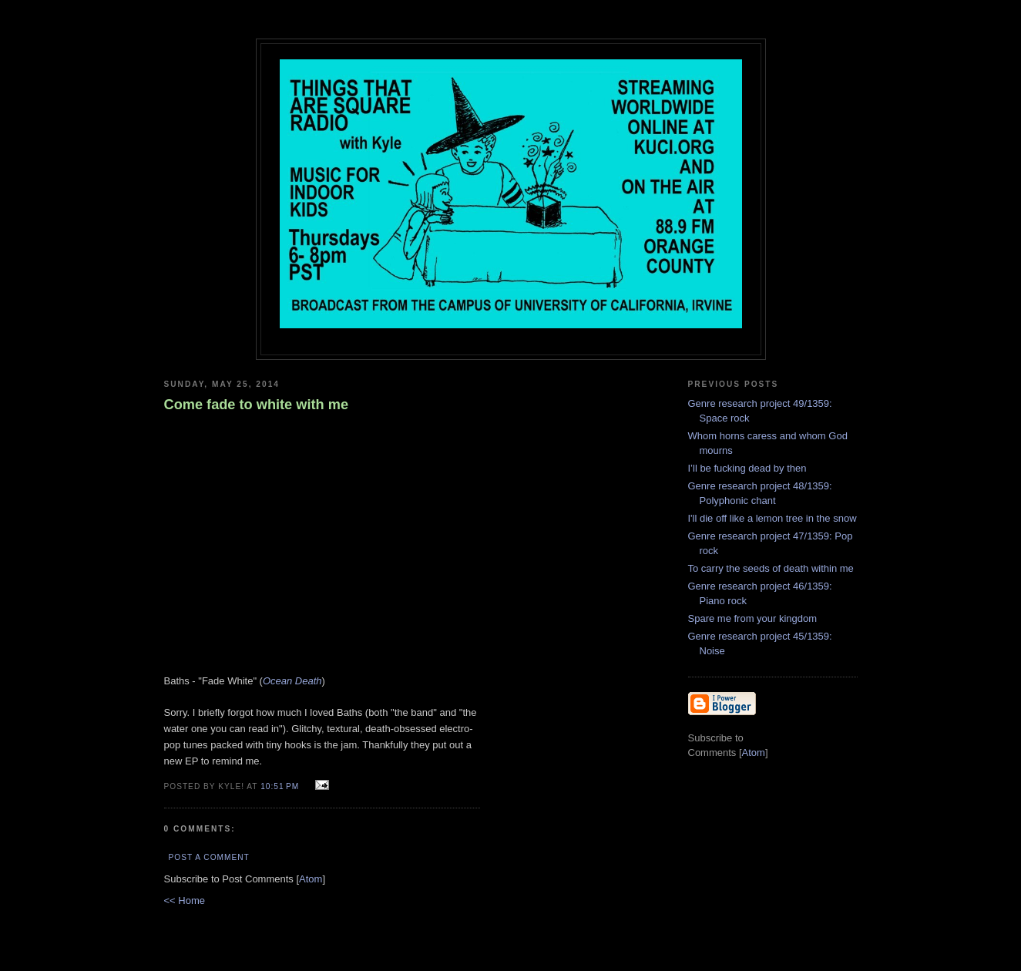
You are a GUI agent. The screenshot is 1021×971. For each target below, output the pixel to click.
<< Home (184, 900)
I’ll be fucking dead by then (747, 468)
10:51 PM (281, 786)
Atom (310, 879)
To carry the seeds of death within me (771, 568)
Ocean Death (292, 681)
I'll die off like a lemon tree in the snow (772, 518)
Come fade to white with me (256, 404)
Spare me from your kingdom (753, 618)
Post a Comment (209, 857)
